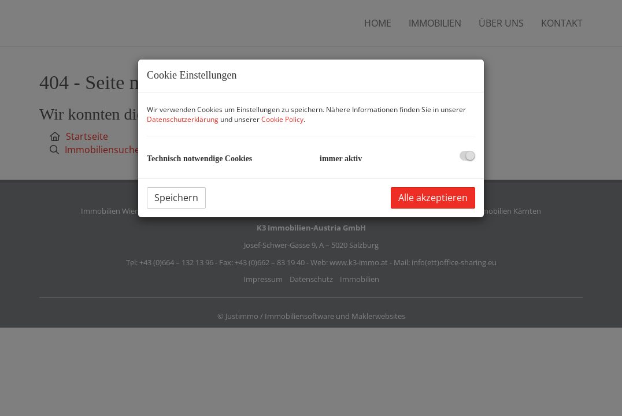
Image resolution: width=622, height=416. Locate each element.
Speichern (176, 197)
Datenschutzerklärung (183, 119)
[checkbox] (467, 156)
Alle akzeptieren (433, 197)
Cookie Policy (282, 119)
